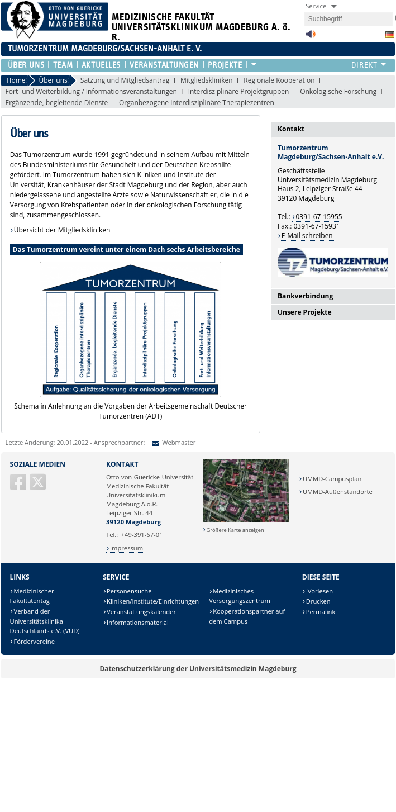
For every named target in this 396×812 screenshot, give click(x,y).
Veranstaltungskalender (141, 611)
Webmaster (177, 442)
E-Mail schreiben (307, 235)
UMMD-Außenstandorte (338, 491)
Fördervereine (34, 641)
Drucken (318, 601)
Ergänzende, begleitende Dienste (57, 102)
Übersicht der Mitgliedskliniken (62, 230)
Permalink (321, 611)
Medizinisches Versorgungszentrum (239, 596)
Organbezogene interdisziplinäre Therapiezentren (196, 102)
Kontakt (291, 129)
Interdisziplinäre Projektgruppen (238, 91)
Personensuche (129, 591)
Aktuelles (101, 65)
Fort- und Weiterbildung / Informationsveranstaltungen (91, 91)
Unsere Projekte (305, 312)
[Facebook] (19, 486)
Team (63, 65)
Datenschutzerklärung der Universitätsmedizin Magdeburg (197, 668)
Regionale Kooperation (279, 80)
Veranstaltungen (164, 65)
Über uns (26, 65)
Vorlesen (319, 591)
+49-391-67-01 (142, 534)
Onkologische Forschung (338, 91)
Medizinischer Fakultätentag (32, 596)
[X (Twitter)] (38, 486)
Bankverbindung (305, 296)
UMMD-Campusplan (332, 478)
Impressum (126, 548)
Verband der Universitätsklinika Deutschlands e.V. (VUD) (45, 621)
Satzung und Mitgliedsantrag (125, 80)
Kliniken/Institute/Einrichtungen (153, 601)
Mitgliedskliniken (206, 80)
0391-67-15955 (318, 216)
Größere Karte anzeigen (235, 530)
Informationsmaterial (138, 622)
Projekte (225, 65)
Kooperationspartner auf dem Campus (247, 616)
